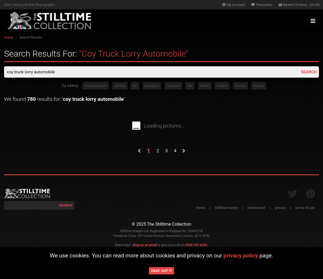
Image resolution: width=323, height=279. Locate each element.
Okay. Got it (161, 271)
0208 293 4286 (196, 245)
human (240, 86)
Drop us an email (144, 245)
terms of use (305, 208)
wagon (222, 86)
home (200, 208)
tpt (135, 86)
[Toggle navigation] (313, 21)
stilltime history (226, 208)
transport (152, 86)
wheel (204, 86)
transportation (96, 86)
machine (173, 86)
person (258, 86)
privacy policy (240, 255)
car (190, 86)
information (257, 208)
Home (8, 37)
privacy (280, 208)
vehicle (119, 86)
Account (233, 5)
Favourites (261, 5)
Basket (299, 5)
